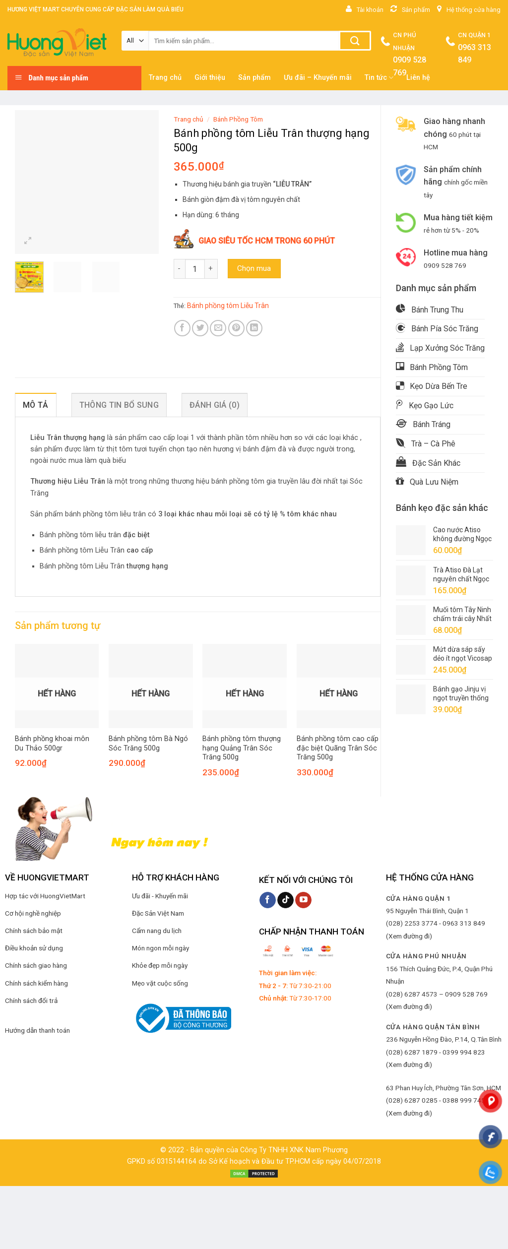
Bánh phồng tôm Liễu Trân (228, 306)
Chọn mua (254, 268)
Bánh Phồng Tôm (238, 119)
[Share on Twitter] (200, 328)
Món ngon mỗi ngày (160, 948)
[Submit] (355, 41)
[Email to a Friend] (218, 328)
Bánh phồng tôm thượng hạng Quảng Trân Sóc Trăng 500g (241, 748)
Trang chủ (188, 119)
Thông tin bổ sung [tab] (119, 405)
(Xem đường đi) (409, 936)
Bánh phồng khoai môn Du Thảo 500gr (52, 743)
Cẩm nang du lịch (157, 931)
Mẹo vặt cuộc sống (160, 983)
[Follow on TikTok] (285, 900)
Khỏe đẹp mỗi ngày (160, 965)
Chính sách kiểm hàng (36, 983)
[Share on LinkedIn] (254, 328)
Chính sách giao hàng (36, 965)
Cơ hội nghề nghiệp (33, 913)
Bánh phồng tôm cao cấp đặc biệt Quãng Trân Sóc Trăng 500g (338, 748)
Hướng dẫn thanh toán (37, 1030)
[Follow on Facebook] (267, 900)
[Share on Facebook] (182, 328)
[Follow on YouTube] (303, 900)
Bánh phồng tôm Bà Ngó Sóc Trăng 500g (148, 743)
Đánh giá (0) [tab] (215, 405)
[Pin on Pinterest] (236, 328)
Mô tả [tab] (36, 405)
